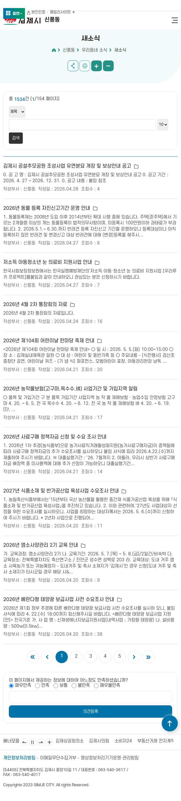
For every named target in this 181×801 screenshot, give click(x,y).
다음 (41, 742)
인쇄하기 (84, 65)
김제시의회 (99, 741)
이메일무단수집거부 (58, 758)
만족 (45, 685)
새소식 (120, 50)
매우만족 (23, 685)
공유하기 (73, 65)
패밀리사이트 (62, 12)
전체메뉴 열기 (175, 20)
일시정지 (32, 742)
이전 (24, 742)
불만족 (84, 685)
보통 (64, 685)
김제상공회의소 (70, 741)
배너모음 (49, 742)
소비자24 (123, 741)
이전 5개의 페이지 (47, 657)
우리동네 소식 (94, 50)
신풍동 (69, 50)
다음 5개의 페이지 (134, 657)
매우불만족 (110, 685)
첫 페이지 (33, 657)
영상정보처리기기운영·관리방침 (110, 758)
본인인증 (38, 12)
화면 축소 (108, 65)
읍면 (17, 14)
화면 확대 (96, 65)
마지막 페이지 (148, 657)
